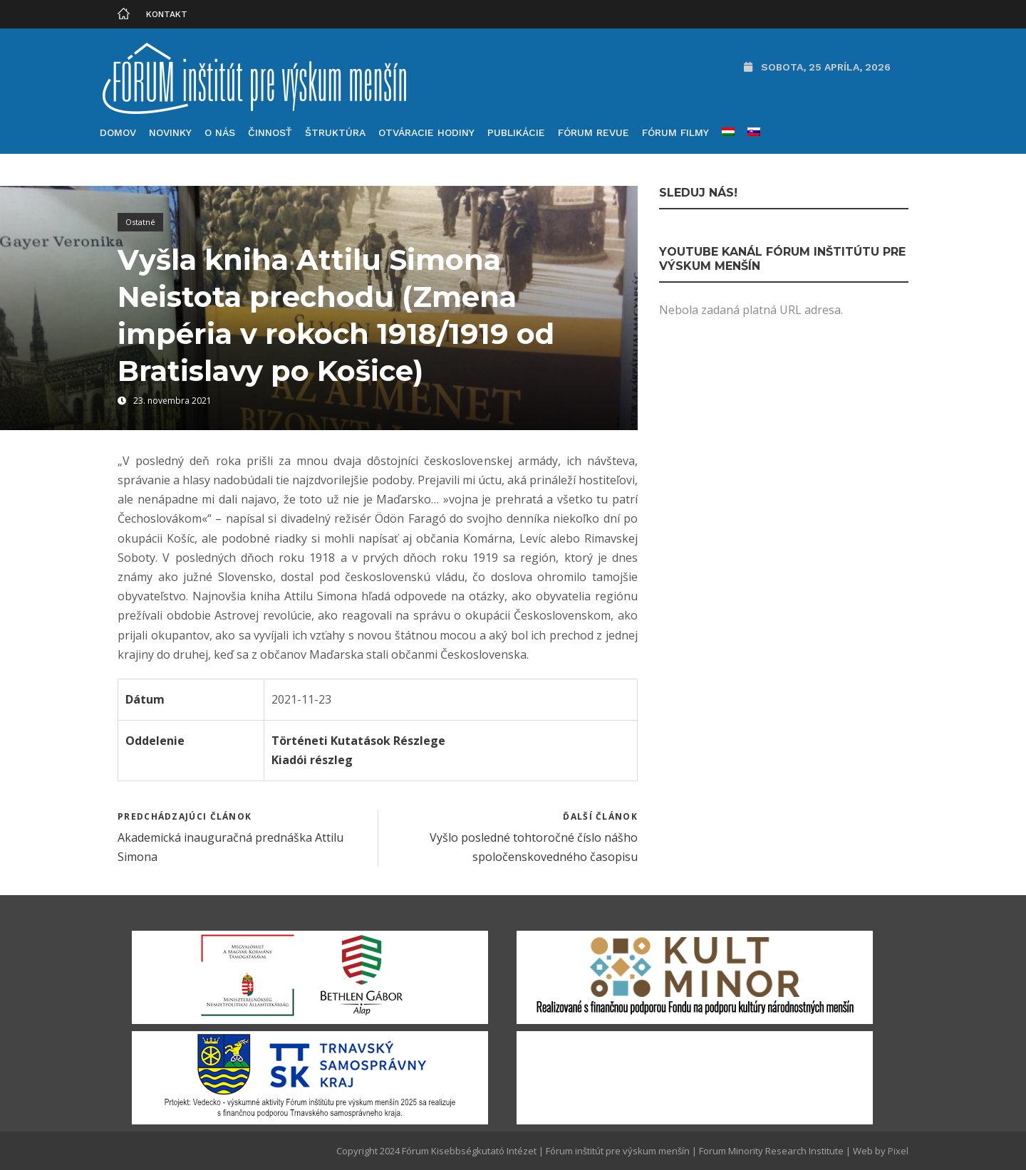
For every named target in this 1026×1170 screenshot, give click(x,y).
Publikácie (516, 132)
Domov (118, 132)
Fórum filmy (675, 132)
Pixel (898, 1150)
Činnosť (270, 132)
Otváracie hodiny (426, 132)
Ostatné (140, 221)
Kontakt (166, 14)
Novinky (170, 132)
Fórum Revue (593, 132)
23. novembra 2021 (172, 401)
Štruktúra (335, 132)
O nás (219, 132)
